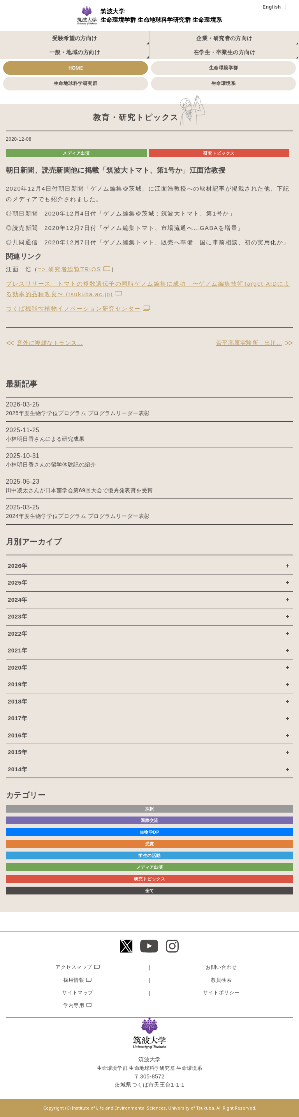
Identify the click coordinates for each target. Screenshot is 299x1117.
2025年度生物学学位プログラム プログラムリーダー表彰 (78, 413)
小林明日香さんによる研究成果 (45, 439)
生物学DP (150, 832)
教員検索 (221, 980)
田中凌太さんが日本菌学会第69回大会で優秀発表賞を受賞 (79, 490)
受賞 (149, 843)
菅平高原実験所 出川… (249, 342)
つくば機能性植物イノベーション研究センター (73, 308)
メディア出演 (76, 153)
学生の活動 (149, 855)
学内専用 (73, 1005)
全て (149, 890)
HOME (76, 68)
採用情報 (73, 980)
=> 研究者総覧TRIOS (69, 269)
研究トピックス (218, 153)
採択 (149, 808)
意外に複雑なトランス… (50, 342)
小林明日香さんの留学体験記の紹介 (51, 464)
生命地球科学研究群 (75, 83)
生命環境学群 (223, 68)
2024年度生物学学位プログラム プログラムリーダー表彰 (78, 516)
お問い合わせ (221, 967)
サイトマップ (77, 992)
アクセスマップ (73, 967)
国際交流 (149, 820)
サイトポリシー (221, 992)
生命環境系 (223, 83)
